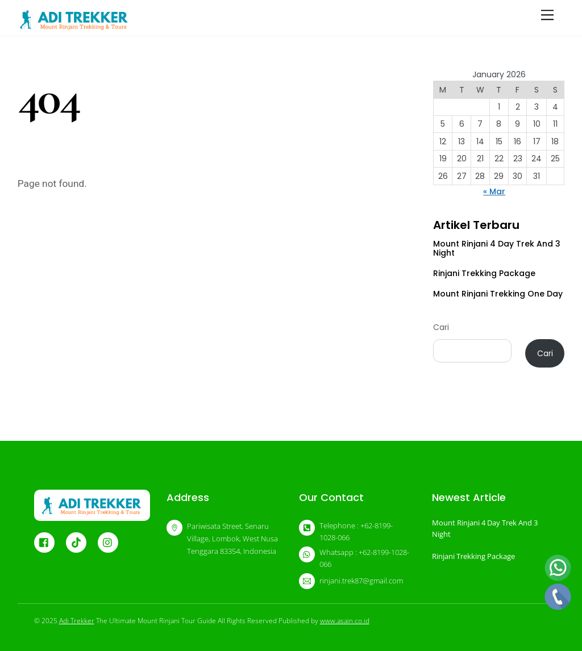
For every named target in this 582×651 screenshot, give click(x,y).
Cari (441, 327)
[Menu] (547, 15)
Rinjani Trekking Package (484, 273)
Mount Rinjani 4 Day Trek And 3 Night (496, 248)
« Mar (494, 191)
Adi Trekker (76, 620)
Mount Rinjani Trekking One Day (498, 293)
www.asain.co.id (344, 620)
